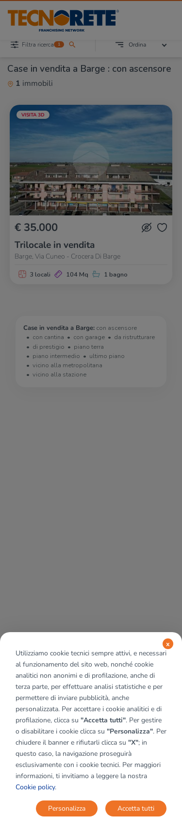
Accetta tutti (135, 808)
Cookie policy (35, 787)
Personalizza (66, 808)
